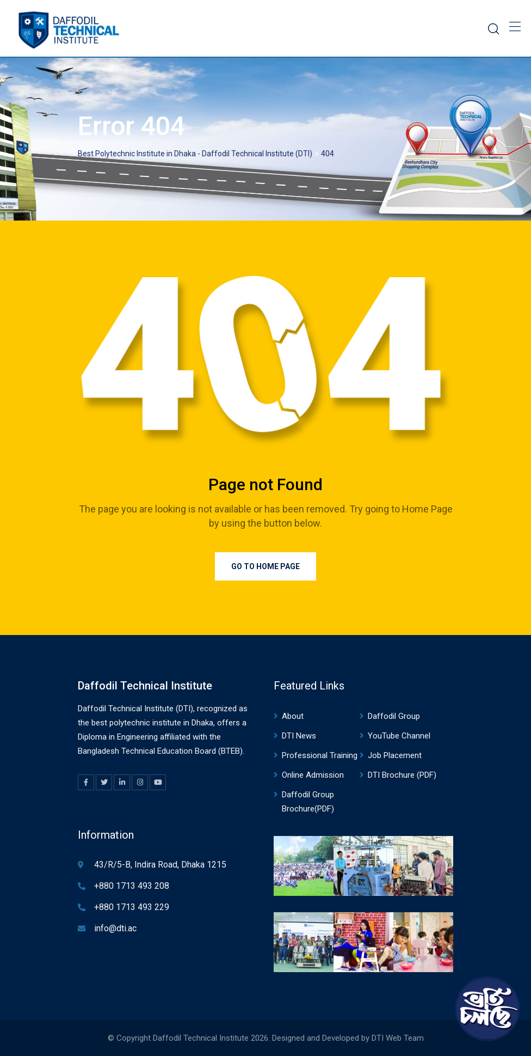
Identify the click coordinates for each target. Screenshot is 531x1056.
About (293, 716)
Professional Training (319, 755)
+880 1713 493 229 (131, 907)
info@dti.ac (115, 928)
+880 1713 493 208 (131, 886)
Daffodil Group (394, 716)
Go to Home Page (265, 566)
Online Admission (313, 775)
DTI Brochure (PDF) (402, 775)
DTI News (299, 736)
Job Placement (395, 755)
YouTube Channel (399, 736)
